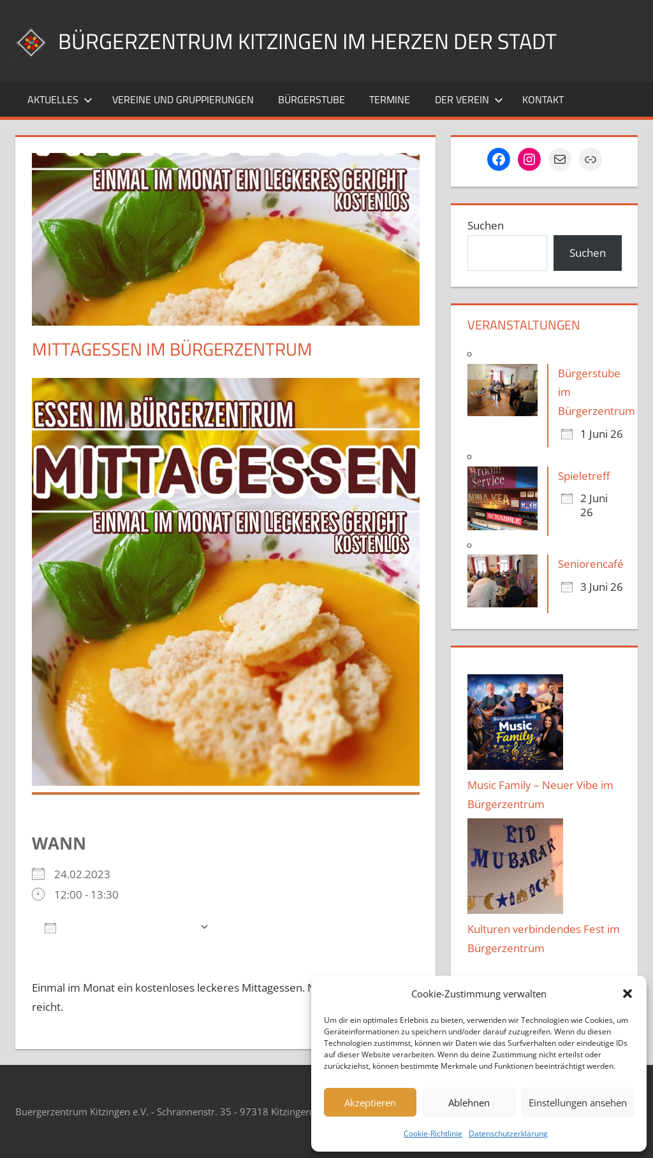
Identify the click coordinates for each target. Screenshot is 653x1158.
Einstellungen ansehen (578, 1102)
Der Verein (469, 99)
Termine (389, 99)
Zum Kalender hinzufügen (119, 927)
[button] (627, 993)
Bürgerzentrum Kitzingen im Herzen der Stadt (321, 40)
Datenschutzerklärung (508, 1133)
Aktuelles (59, 99)
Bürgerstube (311, 99)
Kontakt (543, 99)
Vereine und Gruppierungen (183, 99)
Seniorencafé (591, 563)
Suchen (485, 225)
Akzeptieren (370, 1102)
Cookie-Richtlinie (433, 1133)
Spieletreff (584, 475)
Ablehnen (469, 1102)
